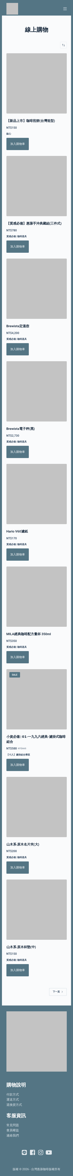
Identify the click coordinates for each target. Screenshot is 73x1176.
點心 (8, 133)
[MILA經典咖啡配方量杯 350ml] (36, 597)
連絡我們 (12, 1135)
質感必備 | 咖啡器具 (16, 236)
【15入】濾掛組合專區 (18, 754)
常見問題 (12, 1125)
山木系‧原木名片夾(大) (22, 844)
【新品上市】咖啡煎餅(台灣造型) (30, 121)
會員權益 (12, 1130)
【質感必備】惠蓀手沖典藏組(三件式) (34, 223)
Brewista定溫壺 (17, 326)
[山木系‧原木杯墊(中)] (36, 910)
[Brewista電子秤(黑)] (36, 391)
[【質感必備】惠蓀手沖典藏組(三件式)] (36, 186)
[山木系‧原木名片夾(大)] (36, 807)
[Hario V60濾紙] (36, 494)
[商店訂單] (63, 45)
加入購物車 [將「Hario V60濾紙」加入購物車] (17, 554)
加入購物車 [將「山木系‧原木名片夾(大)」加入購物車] (17, 867)
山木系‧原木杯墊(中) (21, 947)
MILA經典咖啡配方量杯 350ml (28, 634)
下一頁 (58, 991)
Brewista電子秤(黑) (20, 429)
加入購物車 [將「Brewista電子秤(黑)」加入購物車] (17, 452)
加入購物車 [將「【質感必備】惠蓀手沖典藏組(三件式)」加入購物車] (17, 246)
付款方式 (12, 1094)
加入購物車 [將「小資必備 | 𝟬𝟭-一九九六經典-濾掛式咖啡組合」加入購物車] (17, 765)
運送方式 (12, 1099)
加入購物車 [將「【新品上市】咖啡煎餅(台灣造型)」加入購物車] (17, 144)
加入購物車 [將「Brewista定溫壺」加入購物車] (17, 349)
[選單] (65, 8)
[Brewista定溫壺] (36, 289)
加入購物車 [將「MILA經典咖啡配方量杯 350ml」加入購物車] (17, 657)
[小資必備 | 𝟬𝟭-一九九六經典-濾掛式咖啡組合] (36, 699)
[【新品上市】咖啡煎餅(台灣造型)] (36, 83)
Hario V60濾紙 (17, 531)
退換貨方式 (14, 1105)
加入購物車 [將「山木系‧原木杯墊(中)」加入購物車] (17, 970)
